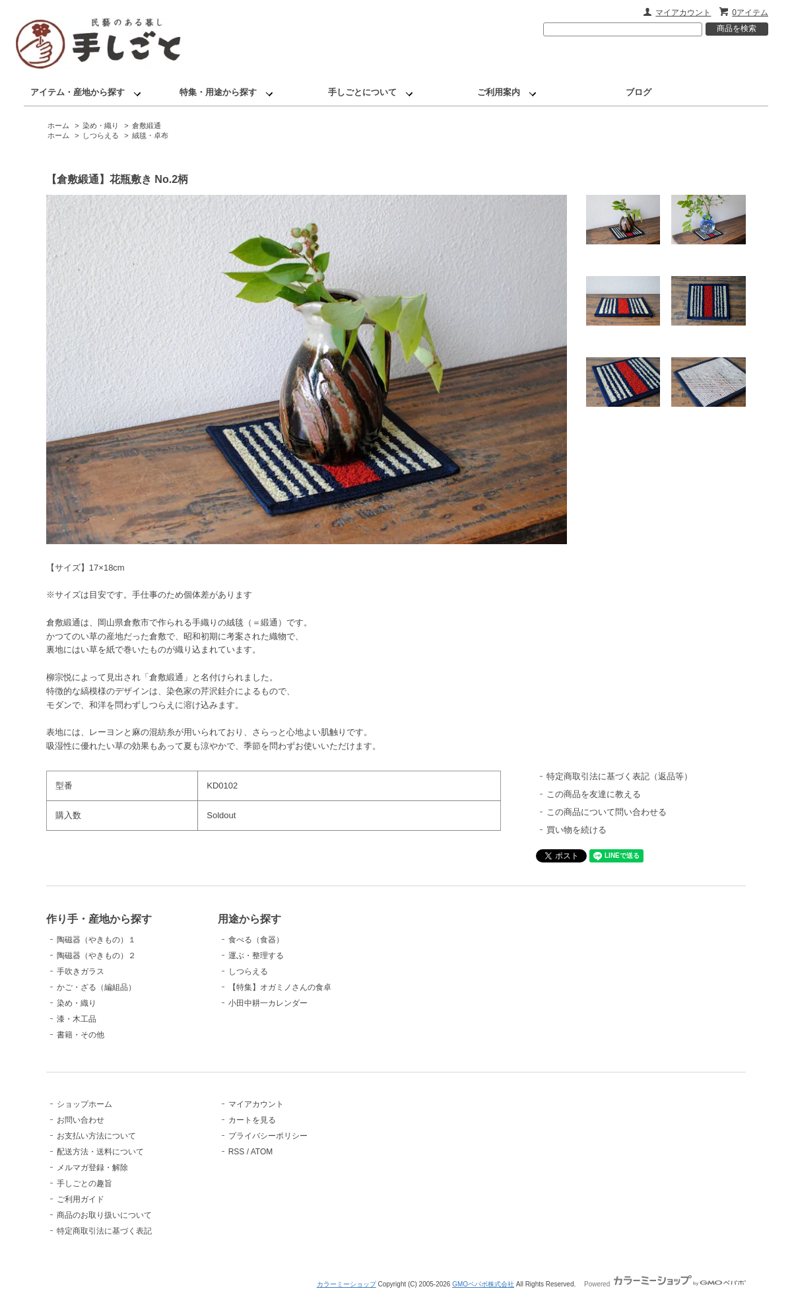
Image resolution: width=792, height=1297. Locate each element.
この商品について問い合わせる (606, 812)
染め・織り (100, 125)
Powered (665, 1284)
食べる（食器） (256, 939)
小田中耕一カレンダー (268, 1003)
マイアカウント (683, 12)
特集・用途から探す (218, 92)
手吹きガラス (80, 971)
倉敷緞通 (146, 125)
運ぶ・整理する (256, 955)
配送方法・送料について (100, 1151)
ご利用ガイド (80, 1199)
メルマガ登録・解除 (92, 1167)
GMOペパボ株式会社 (483, 1284)
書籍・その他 (80, 1034)
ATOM (262, 1151)
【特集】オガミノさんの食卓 (279, 987)
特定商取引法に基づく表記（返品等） (619, 776)
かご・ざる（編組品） (96, 987)
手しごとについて (362, 92)
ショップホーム (84, 1104)
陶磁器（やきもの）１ (96, 939)
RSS (236, 1151)
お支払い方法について (96, 1135)
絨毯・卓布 (150, 135)
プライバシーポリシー (268, 1135)
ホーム (58, 125)
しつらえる (100, 135)
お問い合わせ (80, 1120)
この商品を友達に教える (593, 794)
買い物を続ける (576, 830)
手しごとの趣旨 (84, 1183)
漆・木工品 (76, 1019)
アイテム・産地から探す (77, 92)
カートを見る (252, 1120)
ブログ (638, 92)
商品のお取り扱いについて (104, 1215)
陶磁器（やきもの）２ (96, 955)
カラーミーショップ (346, 1284)
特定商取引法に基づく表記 (104, 1231)
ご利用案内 (498, 92)
